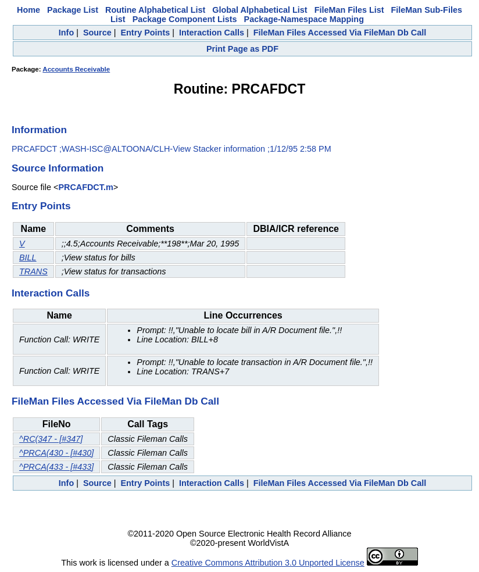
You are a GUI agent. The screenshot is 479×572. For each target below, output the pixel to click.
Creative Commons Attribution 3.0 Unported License (267, 562)
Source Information (57, 168)
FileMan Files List (349, 10)
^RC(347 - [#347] (51, 439)
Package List (72, 10)
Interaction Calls (211, 32)
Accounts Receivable (76, 69)
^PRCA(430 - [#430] (56, 452)
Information (39, 129)
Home (28, 10)
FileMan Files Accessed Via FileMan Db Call (340, 32)
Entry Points (145, 32)
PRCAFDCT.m (85, 187)
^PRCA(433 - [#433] (56, 466)
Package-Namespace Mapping (304, 19)
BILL (28, 257)
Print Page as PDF (242, 48)
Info (66, 32)
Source (97, 32)
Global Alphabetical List (259, 10)
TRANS (33, 271)
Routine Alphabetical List (155, 10)
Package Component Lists (185, 19)
